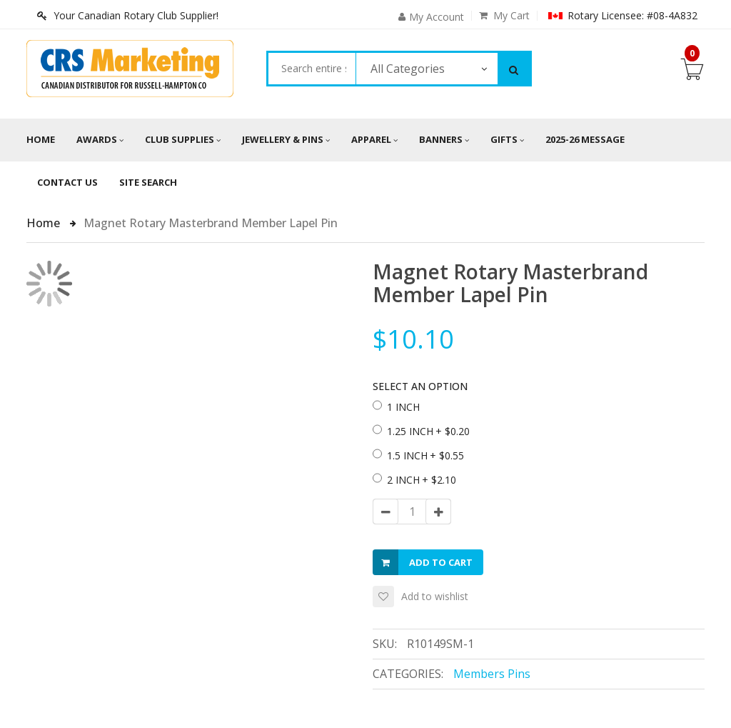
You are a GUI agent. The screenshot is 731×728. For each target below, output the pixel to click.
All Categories (407, 68)
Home (40, 139)
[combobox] (311, 68)
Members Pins (491, 674)
